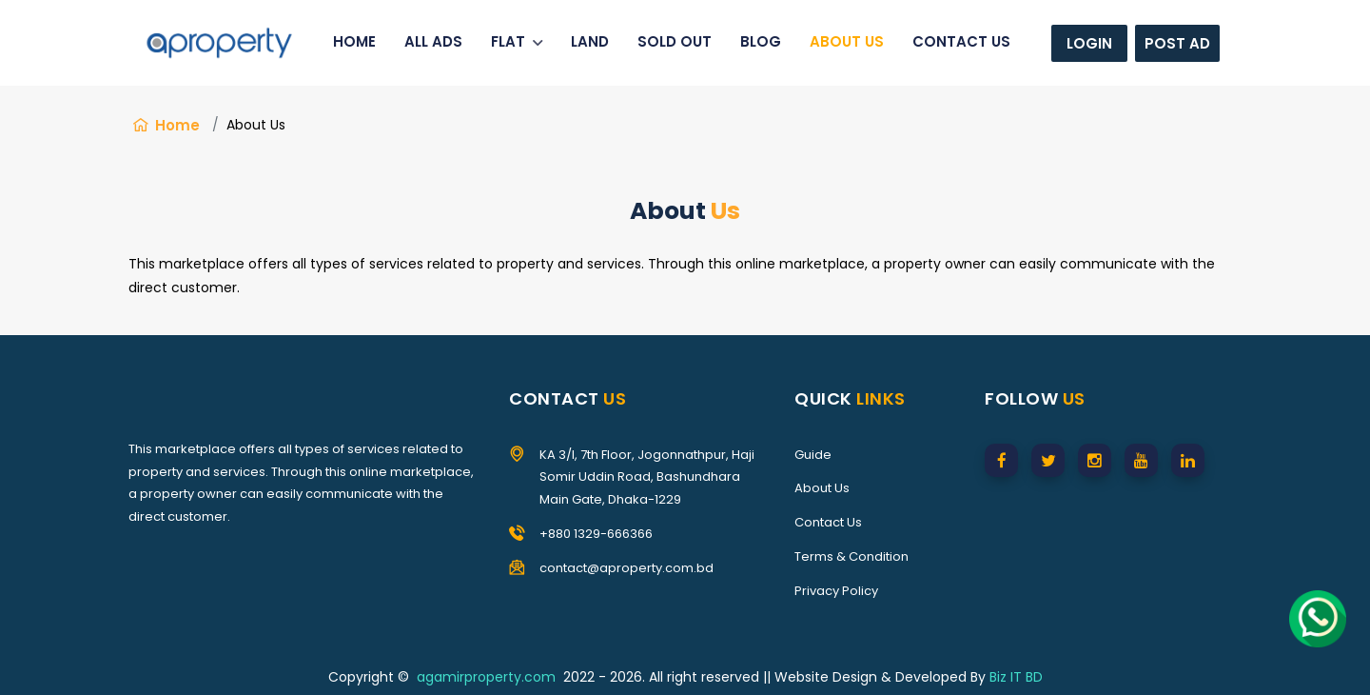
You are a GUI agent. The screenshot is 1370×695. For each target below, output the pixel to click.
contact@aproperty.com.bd (626, 568)
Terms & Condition (851, 556)
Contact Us (828, 522)
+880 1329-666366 (596, 534)
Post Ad (1177, 43)
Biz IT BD (1016, 676)
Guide (813, 455)
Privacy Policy (836, 591)
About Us (822, 488)
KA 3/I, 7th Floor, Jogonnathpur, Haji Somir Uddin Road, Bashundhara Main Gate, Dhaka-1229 (646, 477)
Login (1089, 43)
